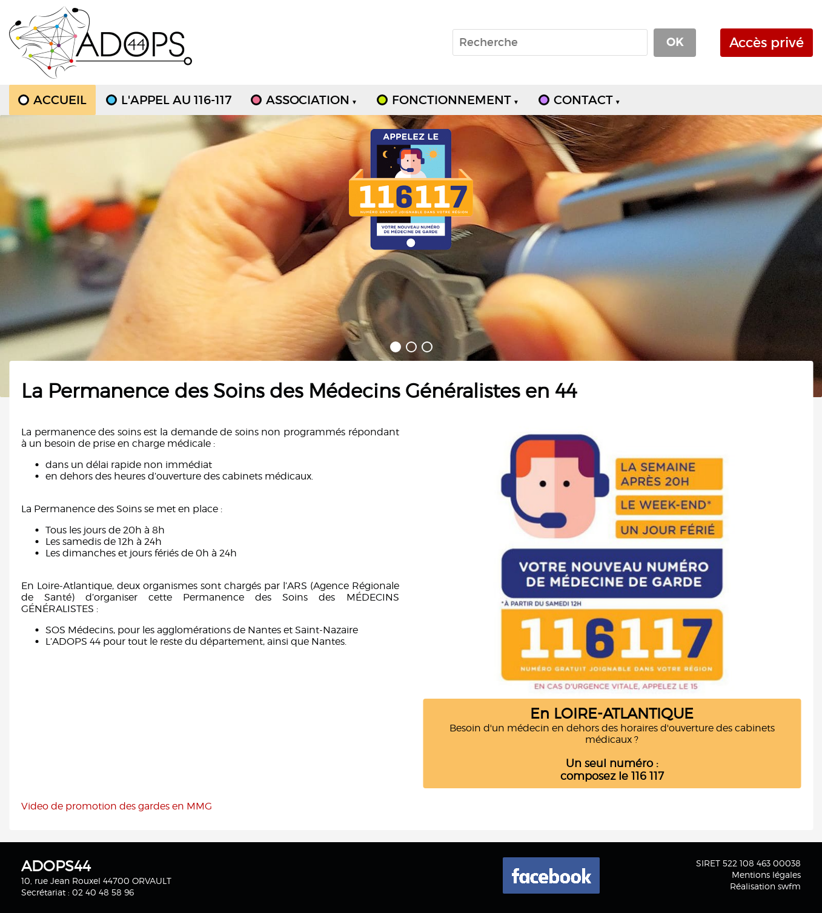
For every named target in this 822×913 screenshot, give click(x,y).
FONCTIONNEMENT (455, 100)
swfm (789, 886)
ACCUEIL (60, 100)
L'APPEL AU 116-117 (176, 100)
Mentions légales (766, 874)
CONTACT (587, 100)
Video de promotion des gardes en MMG (116, 806)
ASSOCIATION (311, 100)
